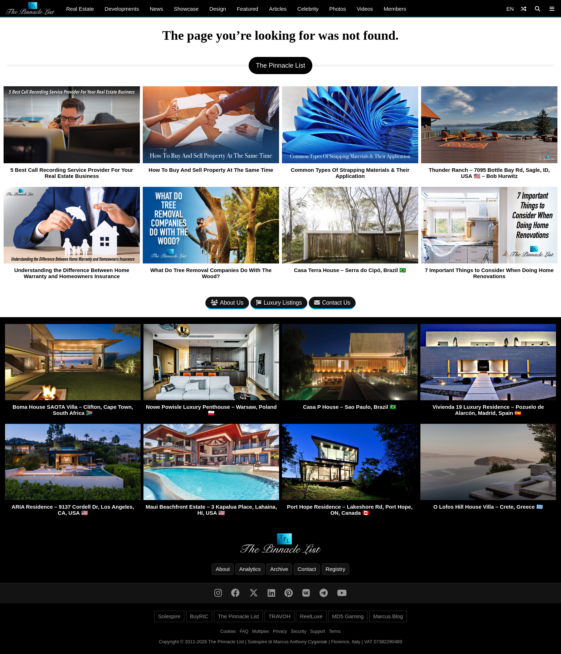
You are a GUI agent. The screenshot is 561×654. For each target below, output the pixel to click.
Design (217, 9)
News (156, 9)
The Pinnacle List (238, 616)
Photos (337, 9)
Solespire (169, 616)
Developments (122, 9)
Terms (335, 631)
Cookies (228, 631)
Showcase (186, 9)
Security (298, 631)
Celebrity (307, 9)
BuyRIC (199, 616)
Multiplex (260, 631)
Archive (279, 569)
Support (317, 631)
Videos (365, 9)
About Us (227, 303)
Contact (307, 569)
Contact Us (332, 303)
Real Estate (80, 9)
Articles (278, 9)
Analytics (250, 569)
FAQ (244, 631)
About (223, 569)
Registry (335, 569)
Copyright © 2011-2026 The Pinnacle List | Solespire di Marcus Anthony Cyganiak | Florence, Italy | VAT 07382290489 (280, 641)
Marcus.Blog (388, 616)
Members (395, 9)
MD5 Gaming (348, 616)
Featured (247, 9)
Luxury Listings (279, 303)
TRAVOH (279, 616)
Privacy (280, 631)
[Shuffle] (523, 9)
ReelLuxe (311, 616)
